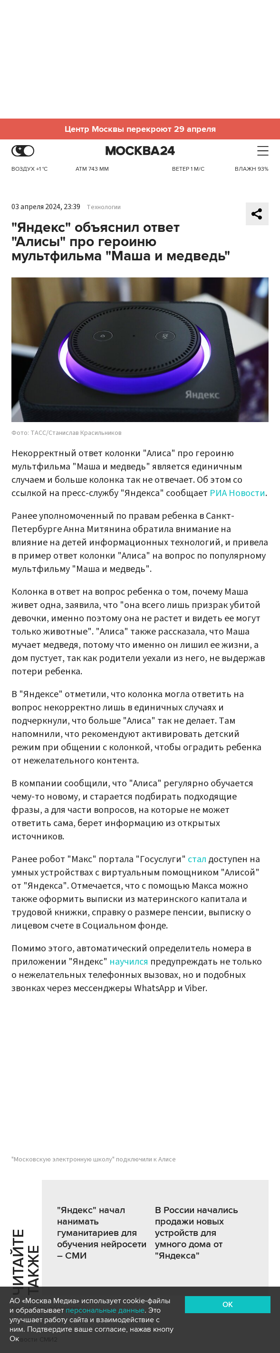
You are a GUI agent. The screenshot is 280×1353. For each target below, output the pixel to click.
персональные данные (105, 1310)
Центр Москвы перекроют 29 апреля (140, 129)
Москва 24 (140, 151)
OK (227, 1304)
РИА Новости (237, 493)
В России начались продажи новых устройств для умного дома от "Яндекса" (196, 1233)
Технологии (104, 207)
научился (128, 961)
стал (197, 859)
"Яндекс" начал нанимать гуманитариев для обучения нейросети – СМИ (101, 1233)
